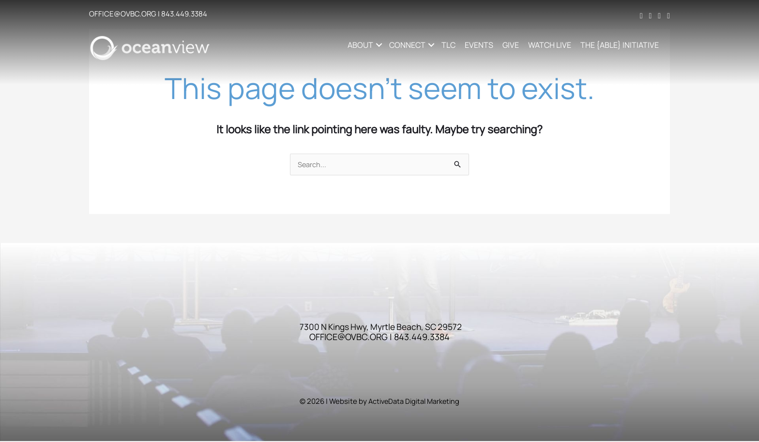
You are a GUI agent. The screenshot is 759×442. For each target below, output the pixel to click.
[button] (379, 45)
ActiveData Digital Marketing (414, 402)
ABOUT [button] (361, 45)
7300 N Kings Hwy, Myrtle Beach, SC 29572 (380, 327)
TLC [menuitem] (449, 45)
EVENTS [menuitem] (480, 45)
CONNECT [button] (408, 45)
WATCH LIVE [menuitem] (550, 45)
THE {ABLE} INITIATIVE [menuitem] (620, 45)
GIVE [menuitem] (511, 45)
